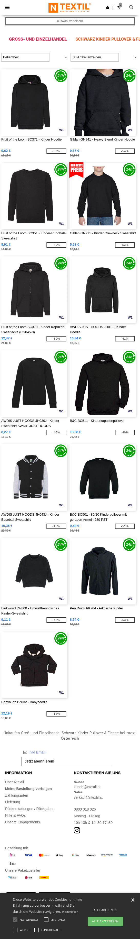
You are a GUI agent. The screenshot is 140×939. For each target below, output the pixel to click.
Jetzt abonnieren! (39, 761)
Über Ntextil (14, 782)
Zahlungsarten (16, 795)
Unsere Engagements (22, 822)
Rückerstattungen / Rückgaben (29, 809)
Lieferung (12, 802)
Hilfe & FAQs (15, 815)
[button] (107, 7)
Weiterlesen (70, 912)
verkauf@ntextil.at (88, 797)
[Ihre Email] (66, 752)
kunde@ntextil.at (87, 787)
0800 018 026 (85, 809)
